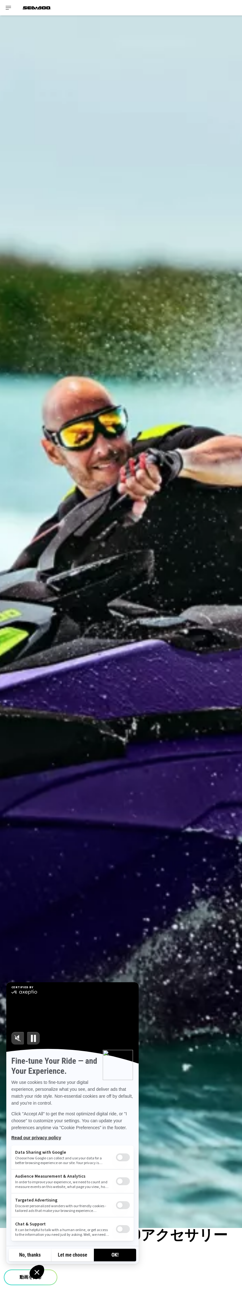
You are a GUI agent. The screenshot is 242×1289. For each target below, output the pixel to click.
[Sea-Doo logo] (37, 7)
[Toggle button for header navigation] (8, 7)
